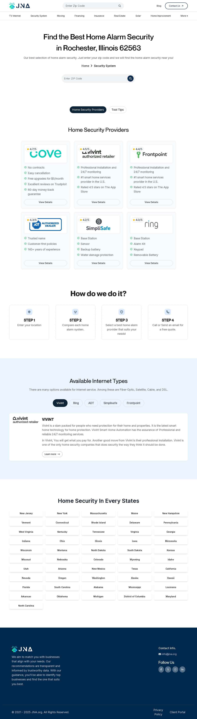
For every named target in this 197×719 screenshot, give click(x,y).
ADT (91, 403)
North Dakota (98, 550)
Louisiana (171, 587)
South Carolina (62, 587)
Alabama (98, 587)
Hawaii (171, 578)
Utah (26, 568)
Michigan (98, 596)
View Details (45, 202)
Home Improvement (161, 15)
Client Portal (177, 712)
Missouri (26, 559)
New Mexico (98, 568)
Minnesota (171, 541)
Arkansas (26, 596)
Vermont (26, 522)
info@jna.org (168, 654)
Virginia (135, 531)
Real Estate (119, 15)
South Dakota (134, 550)
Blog (159, 5)
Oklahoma (62, 596)
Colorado (98, 559)
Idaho (171, 559)
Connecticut (62, 522)
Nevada (26, 578)
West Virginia (26, 531)
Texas (134, 568)
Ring (76, 403)
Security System (39, 15)
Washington (98, 578)
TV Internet (15, 15)
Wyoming (135, 559)
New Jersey (26, 513)
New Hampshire (170, 513)
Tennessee (98, 531)
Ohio (62, 541)
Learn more (52, 454)
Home (85, 65)
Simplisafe (110, 403)
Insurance (99, 15)
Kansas (171, 550)
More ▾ (184, 15)
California (171, 568)
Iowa (134, 541)
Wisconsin (26, 550)
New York (62, 513)
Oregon (62, 578)
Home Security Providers (88, 109)
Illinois (98, 541)
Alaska (134, 578)
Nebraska (62, 559)
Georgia (171, 531)
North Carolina (26, 605)
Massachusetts (98, 513)
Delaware (135, 522)
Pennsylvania (171, 522)
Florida (26, 587)
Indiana (26, 541)
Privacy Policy (158, 712)
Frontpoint (133, 403)
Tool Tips (118, 109)
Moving (61, 15)
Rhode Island (98, 522)
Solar (138, 15)
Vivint (60, 403)
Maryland (171, 596)
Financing (79, 15)
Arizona (62, 568)
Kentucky (62, 531)
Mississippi (135, 587)
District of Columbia (134, 596)
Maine (134, 513)
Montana (62, 550)
